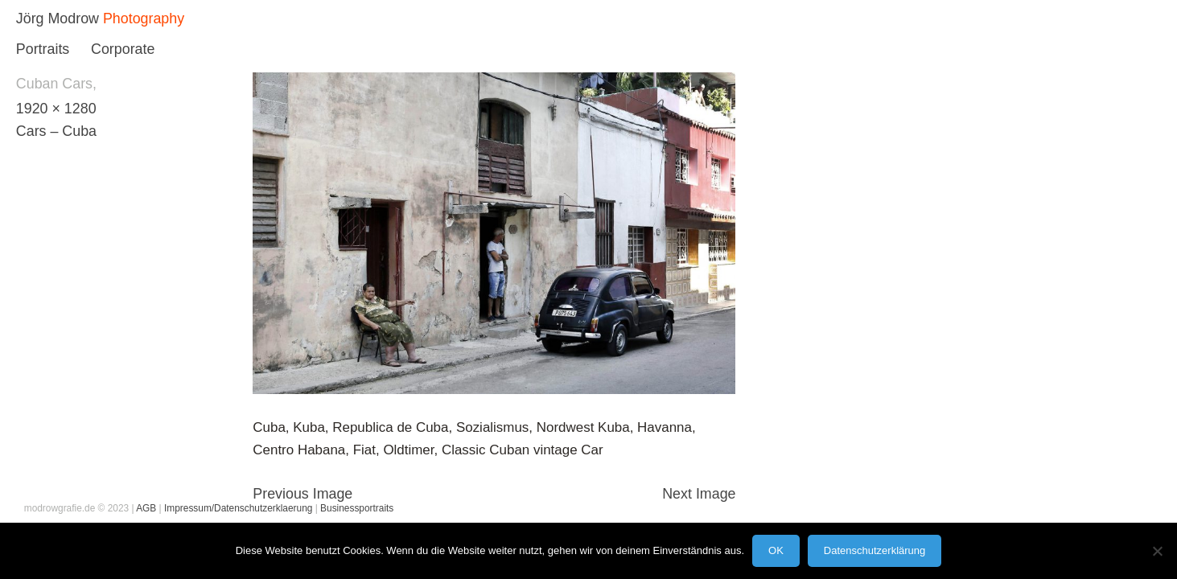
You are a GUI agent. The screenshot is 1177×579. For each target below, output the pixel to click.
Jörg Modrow (57, 18)
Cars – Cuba (56, 131)
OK (776, 550)
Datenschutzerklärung (874, 550)
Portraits (42, 49)
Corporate (122, 49)
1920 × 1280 (56, 109)
